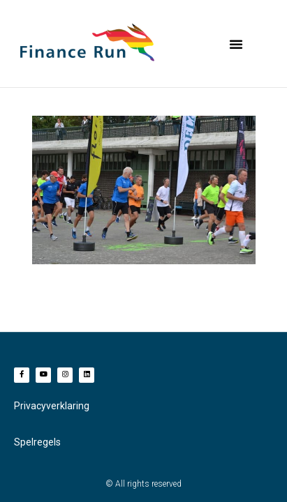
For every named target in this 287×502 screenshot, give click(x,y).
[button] (236, 43)
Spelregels (37, 442)
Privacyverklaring (51, 405)
